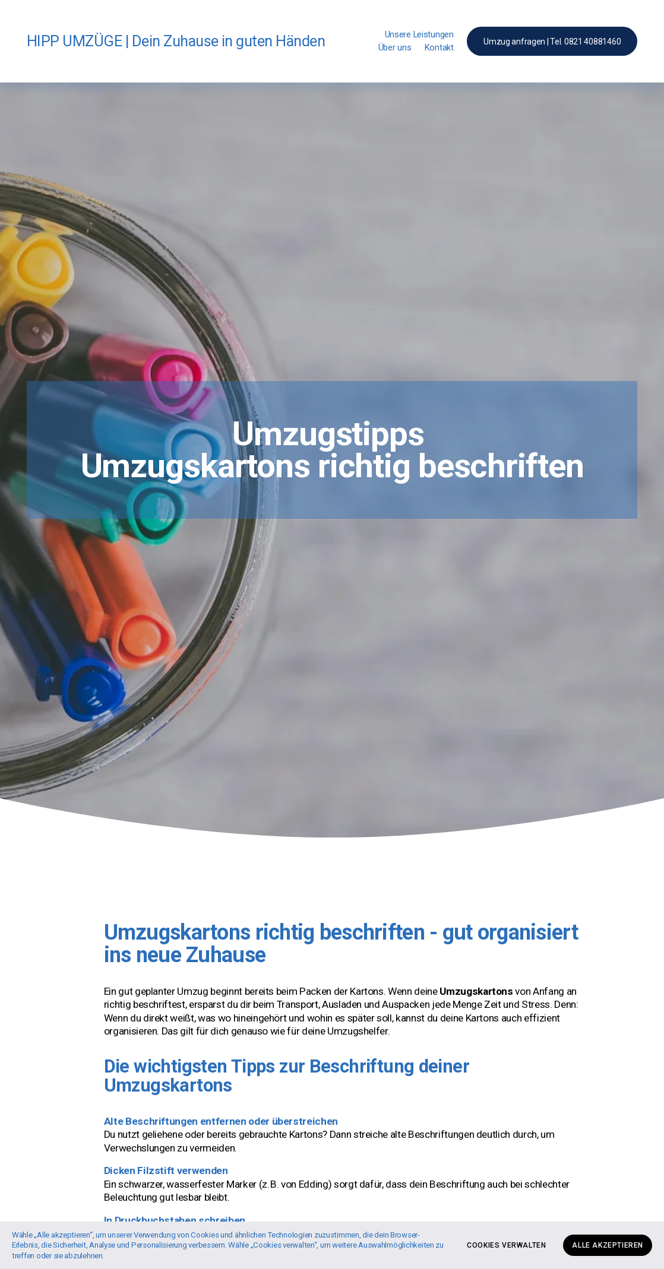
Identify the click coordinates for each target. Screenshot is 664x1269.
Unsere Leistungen (419, 34)
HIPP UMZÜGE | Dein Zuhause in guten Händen (176, 41)
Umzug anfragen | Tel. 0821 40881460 (552, 41)
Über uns (395, 47)
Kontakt (439, 47)
